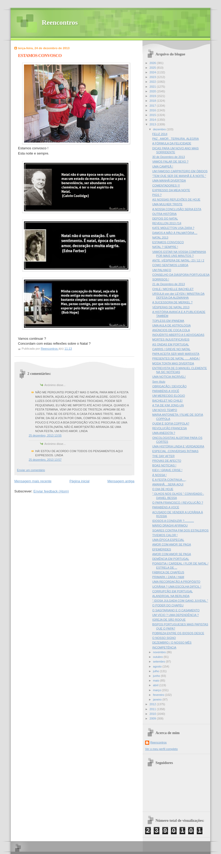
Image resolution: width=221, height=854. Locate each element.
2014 (153, 119)
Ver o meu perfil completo (161, 748)
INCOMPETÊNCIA (164, 647)
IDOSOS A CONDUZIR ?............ (173, 520)
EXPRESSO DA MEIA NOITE (171, 190)
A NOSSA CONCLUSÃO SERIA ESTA (176, 209)
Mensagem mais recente (32, 481)
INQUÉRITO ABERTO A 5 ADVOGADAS (178, 334)
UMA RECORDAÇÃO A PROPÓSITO (176, 581)
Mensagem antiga (120, 481)
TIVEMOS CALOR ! (165, 535)
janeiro (157, 699)
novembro (159, 652)
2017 (153, 105)
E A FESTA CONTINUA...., (169, 479)
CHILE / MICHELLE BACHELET (173, 289)
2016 (153, 110)
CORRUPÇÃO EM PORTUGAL (172, 591)
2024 (153, 72)
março (157, 690)
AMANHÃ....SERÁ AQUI (167, 484)
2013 (153, 124)
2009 (153, 718)
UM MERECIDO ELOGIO (168, 395)
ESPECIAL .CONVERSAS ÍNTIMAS (175, 451)
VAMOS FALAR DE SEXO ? (170, 161)
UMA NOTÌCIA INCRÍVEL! (169, 376)
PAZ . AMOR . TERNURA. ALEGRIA (175, 138)
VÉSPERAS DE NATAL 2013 (170, 307)
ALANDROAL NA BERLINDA (171, 596)
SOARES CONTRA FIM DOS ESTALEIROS (180, 530)
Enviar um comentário (31, 470)
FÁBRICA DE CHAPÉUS (168, 572)
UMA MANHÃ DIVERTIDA (169, 180)
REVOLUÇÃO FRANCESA (169, 428)
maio (156, 680)
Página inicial (79, 481)
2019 (153, 96)
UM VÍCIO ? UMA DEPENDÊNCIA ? (175, 615)
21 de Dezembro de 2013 (168, 284)
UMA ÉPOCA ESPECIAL (168, 539)
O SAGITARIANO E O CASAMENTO (176, 610)
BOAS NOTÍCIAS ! (164, 465)
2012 (153, 704)
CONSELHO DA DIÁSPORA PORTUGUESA (181, 274)
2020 (153, 91)
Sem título (158, 381)
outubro (158, 656)
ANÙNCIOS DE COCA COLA (171, 330)
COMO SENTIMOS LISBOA (170, 265)
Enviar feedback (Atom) (51, 491)
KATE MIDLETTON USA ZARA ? (173, 227)
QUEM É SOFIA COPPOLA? (170, 423)
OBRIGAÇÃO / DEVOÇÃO (169, 386)
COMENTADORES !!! (166, 185)
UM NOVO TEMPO (164, 410)
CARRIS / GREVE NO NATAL (171, 349)
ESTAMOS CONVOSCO (168, 242)
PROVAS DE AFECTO (166, 460)
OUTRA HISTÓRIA (164, 213)
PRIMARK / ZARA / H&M (168, 577)
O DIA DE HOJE (162, 489)
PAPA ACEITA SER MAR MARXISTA (175, 353)
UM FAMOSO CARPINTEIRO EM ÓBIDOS (180, 171)
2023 (153, 77)
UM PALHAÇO (161, 270)
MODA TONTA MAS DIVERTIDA (173, 363)
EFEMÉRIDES (161, 549)
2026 (153, 63)
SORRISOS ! (160, 279)
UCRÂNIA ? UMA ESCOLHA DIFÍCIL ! (176, 586)
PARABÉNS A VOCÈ (165, 507)
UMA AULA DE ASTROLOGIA (171, 325)
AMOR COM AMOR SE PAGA (171, 544)
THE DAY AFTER (163, 456)
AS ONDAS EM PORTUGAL (170, 344)
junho (157, 675)
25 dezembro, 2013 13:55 (45, 435)
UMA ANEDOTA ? (163, 432)
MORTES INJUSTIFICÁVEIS (170, 339)
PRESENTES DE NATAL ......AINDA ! (176, 358)
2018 (153, 100)
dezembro (159, 129)
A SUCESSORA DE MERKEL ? (172, 302)
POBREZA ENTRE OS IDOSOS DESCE (178, 633)
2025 (153, 67)
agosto (157, 666)
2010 (153, 713)
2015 (153, 115)
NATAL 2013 (160, 237)
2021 (153, 86)
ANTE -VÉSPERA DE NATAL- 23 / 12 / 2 (178, 260)
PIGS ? (157, 194)
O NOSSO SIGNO (164, 637)
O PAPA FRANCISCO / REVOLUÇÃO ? (177, 502)
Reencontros (60, 22)
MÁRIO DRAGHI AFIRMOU (170, 525)
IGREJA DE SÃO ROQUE (169, 619)
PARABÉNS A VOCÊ (165, 391)
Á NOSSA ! (159, 475)
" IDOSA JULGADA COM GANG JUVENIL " (180, 600)
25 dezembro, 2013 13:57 (45, 459)
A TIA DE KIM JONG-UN (168, 405)
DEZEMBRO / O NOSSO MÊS (172, 642)
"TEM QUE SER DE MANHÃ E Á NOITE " (179, 175)
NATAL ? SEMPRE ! (165, 246)
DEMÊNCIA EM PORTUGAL (170, 558)
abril (156, 685)
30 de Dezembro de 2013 (168, 156)
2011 (153, 709)
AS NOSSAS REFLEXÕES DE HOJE (176, 199)
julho (156, 671)
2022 (153, 81)
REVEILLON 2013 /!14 (166, 223)
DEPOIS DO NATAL (165, 218)
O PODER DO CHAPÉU (168, 605)
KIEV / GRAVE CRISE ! (167, 470)
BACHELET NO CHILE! (167, 400)
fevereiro (159, 694)
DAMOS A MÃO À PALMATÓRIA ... (175, 232)
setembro (159, 661)
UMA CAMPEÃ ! (162, 166)
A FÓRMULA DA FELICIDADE (171, 143)
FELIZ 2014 (160, 134)
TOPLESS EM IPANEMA (168, 320)
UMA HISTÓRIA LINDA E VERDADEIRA (178, 446)
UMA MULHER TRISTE (167, 204)
